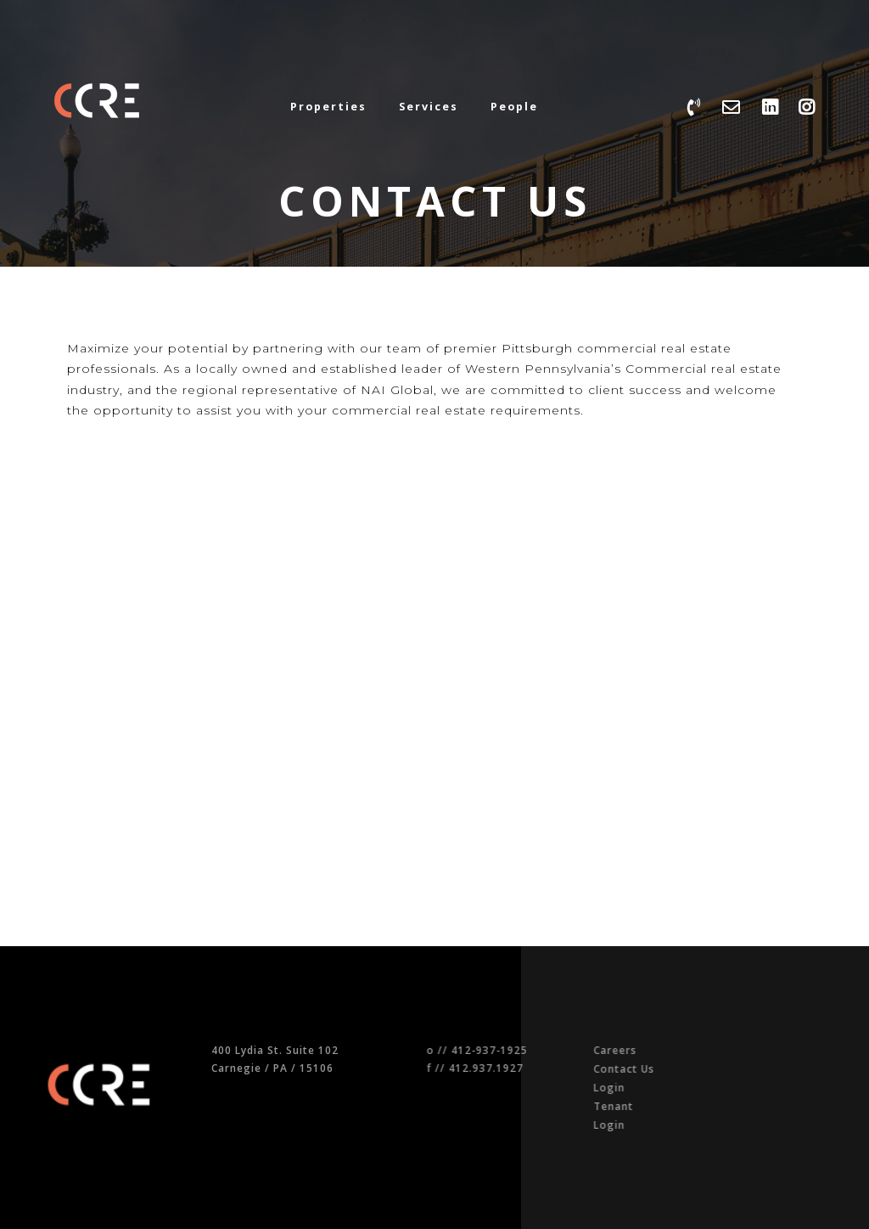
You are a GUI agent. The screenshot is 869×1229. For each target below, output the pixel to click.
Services (428, 106)
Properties (328, 106)
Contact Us (638, 1068)
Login (623, 1087)
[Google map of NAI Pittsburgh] (245, 660)
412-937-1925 (512, 1050)
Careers (629, 1050)
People (514, 106)
